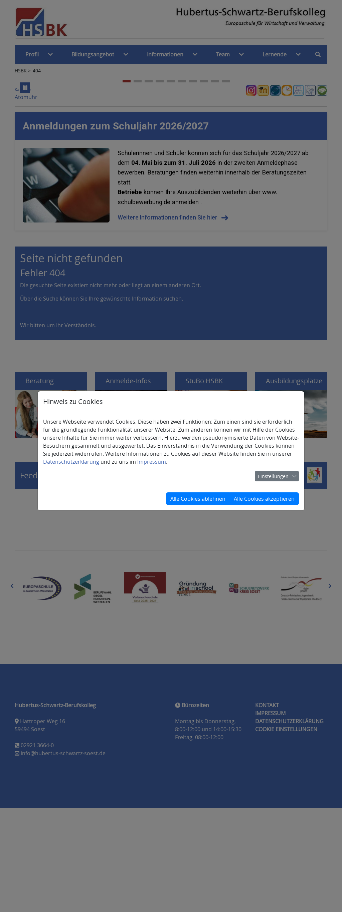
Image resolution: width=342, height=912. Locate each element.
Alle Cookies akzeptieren (264, 498)
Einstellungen (273, 476)
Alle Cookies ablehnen (197, 498)
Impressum (151, 461)
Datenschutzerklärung (71, 461)
